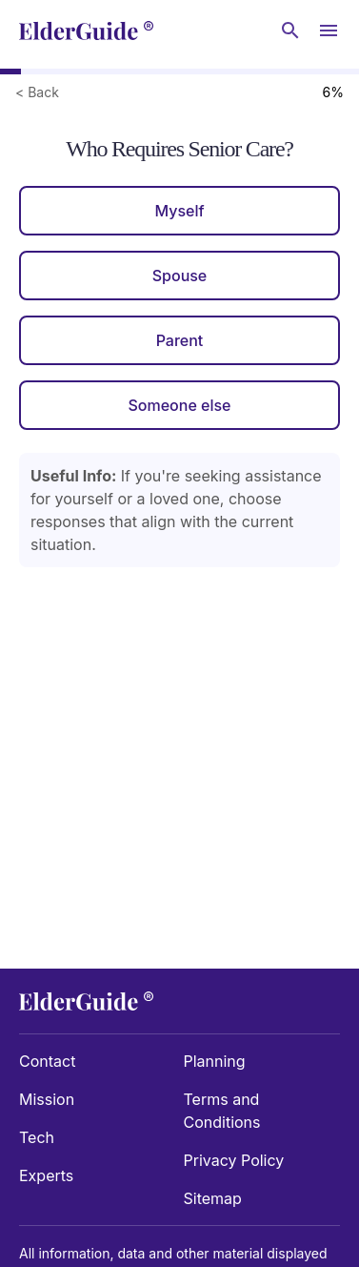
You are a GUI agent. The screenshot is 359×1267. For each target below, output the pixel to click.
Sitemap (213, 1198)
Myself (179, 210)
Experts (46, 1175)
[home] (86, 30)
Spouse (180, 275)
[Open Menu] (328, 30)
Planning (215, 1061)
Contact (47, 1061)
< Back (37, 92)
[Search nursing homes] (290, 30)
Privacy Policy (234, 1160)
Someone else (179, 405)
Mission (46, 1099)
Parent (180, 340)
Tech (36, 1137)
